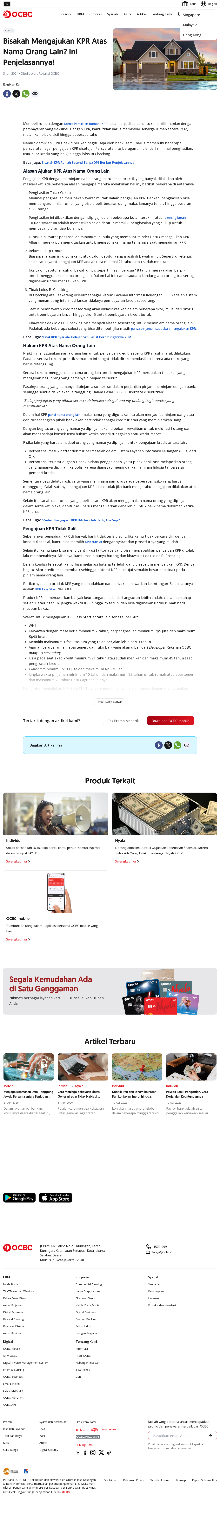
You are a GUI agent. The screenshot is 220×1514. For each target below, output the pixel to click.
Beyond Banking (13, 1319)
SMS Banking (11, 1384)
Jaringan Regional (86, 1333)
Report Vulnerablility (204, 1480)
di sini (66, 1492)
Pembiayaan (156, 1291)
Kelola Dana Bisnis (15, 1298)
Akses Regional (12, 1333)
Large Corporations (88, 1291)
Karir (42, 1436)
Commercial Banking (89, 1284)
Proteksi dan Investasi (162, 1305)
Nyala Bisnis (10, 1284)
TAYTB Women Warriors (18, 1291)
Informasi (82, 1349)
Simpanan (154, 1284)
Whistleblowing (159, 1480)
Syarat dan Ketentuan (53, 1422)
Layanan (153, 1298)
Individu (66, 14)
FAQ (42, 1429)
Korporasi (96, 14)
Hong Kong (192, 35)
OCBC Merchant (13, 1398)
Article (43, 1443)
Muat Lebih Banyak (110, 701)
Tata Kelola (83, 1370)
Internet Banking (13, 1370)
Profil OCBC (83, 1356)
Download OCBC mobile (169, 721)
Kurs (6, 1443)
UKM (80, 14)
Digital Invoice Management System (26, 1363)
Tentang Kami (161, 14)
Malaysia (190, 24)
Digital (127, 14)
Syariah (112, 14)
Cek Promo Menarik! (120, 721)
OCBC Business (13, 1377)
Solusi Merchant (13, 1391)
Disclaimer (110, 1480)
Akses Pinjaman (13, 1305)
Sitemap (181, 1480)
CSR (78, 1377)
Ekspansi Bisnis (85, 1298)
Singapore (191, 14)
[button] (210, 1436)
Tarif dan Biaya (12, 1436)
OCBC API (9, 1405)
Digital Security (48, 1450)
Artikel (141, 14)
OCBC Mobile (11, 1349)
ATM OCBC (10, 1356)
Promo (7, 1422)
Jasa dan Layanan (14, 1429)
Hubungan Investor (88, 1363)
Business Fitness (13, 1326)
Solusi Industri (84, 1326)
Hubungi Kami (84, 1445)
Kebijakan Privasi (133, 1480)
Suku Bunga (10, 1450)
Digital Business (13, 1312)
